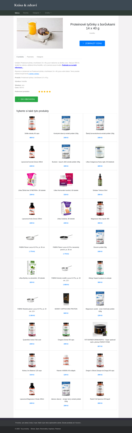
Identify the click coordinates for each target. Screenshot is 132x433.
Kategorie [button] (36, 13)
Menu (17, 13)
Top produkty (25, 429)
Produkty (18, 423)
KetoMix (92, 33)
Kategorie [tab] (40, 57)
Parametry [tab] (30, 57)
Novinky (25, 13)
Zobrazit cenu (93, 43)
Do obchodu (28, 99)
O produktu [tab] (20, 57)
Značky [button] (47, 13)
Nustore (78, 423)
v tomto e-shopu (33, 74)
